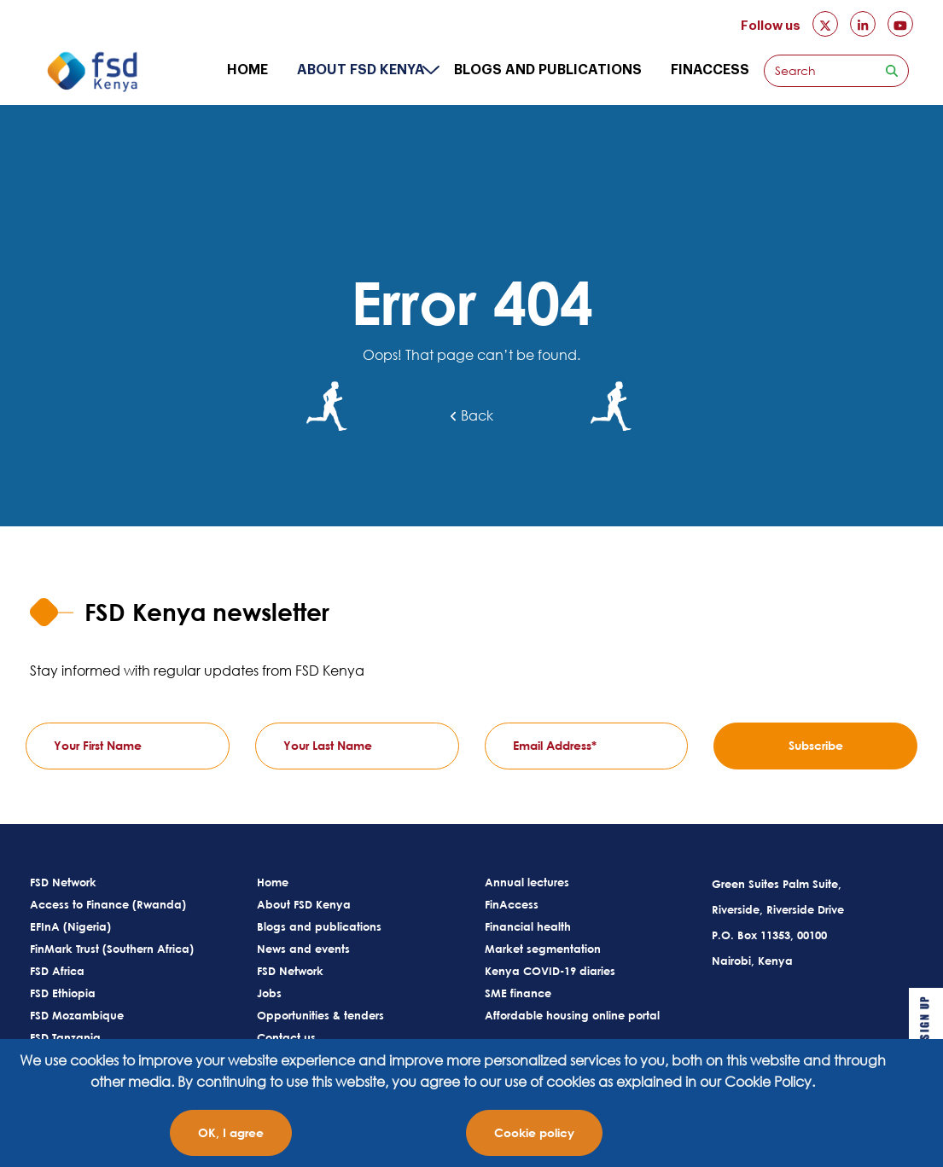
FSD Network (63, 882)
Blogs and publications (548, 70)
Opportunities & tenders (320, 1015)
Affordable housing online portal (572, 1015)
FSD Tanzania (65, 1037)
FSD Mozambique (77, 1015)
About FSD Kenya (361, 70)
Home (247, 70)
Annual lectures (527, 882)
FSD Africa (57, 971)
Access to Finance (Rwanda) (108, 904)
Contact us (286, 1037)
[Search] (820, 70)
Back (471, 415)
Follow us (770, 26)
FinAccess (710, 70)
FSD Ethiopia (63, 993)
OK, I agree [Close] (231, 1132)
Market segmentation (543, 948)
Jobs (269, 993)
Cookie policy (534, 1132)
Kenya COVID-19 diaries (550, 971)
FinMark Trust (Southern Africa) (112, 948)
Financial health (528, 926)
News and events (303, 948)
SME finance (518, 993)
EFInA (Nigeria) (70, 926)
